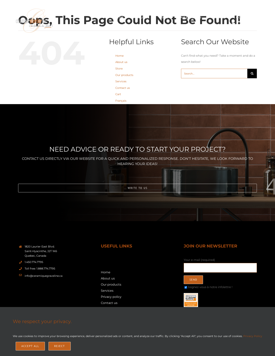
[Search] (252, 73)
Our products (124, 75)
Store (119, 68)
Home (119, 55)
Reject (59, 346)
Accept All (30, 346)
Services (120, 81)
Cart (118, 94)
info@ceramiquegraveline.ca (43, 276)
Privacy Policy (252, 336)
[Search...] (214, 73)
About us (121, 62)
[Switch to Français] (252, 24)
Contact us (122, 88)
